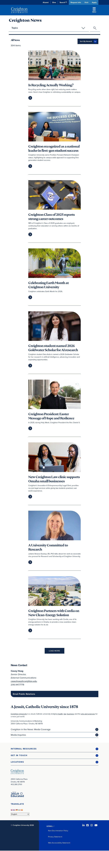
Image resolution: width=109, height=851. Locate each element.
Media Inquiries (18, 735)
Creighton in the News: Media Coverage (31, 729)
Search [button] (62, 2)
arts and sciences (88, 714)
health (60, 714)
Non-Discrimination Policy (58, 831)
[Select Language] (20, 814)
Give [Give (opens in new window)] (54, 2)
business (70, 714)
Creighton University (19, 714)
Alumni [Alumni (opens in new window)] (45, 2)
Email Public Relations (24, 694)
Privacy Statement (55, 837)
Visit (86, 2)
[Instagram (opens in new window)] (92, 825)
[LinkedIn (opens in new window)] (83, 825)
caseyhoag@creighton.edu (24, 681)
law (65, 714)
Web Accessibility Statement (59, 843)
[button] (54, 749)
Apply (94, 2)
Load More (54, 651)
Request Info (75, 2)
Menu (94, 10)
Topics (15, 28)
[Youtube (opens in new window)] (96, 825)
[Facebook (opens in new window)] (88, 825)
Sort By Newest (85, 41)
